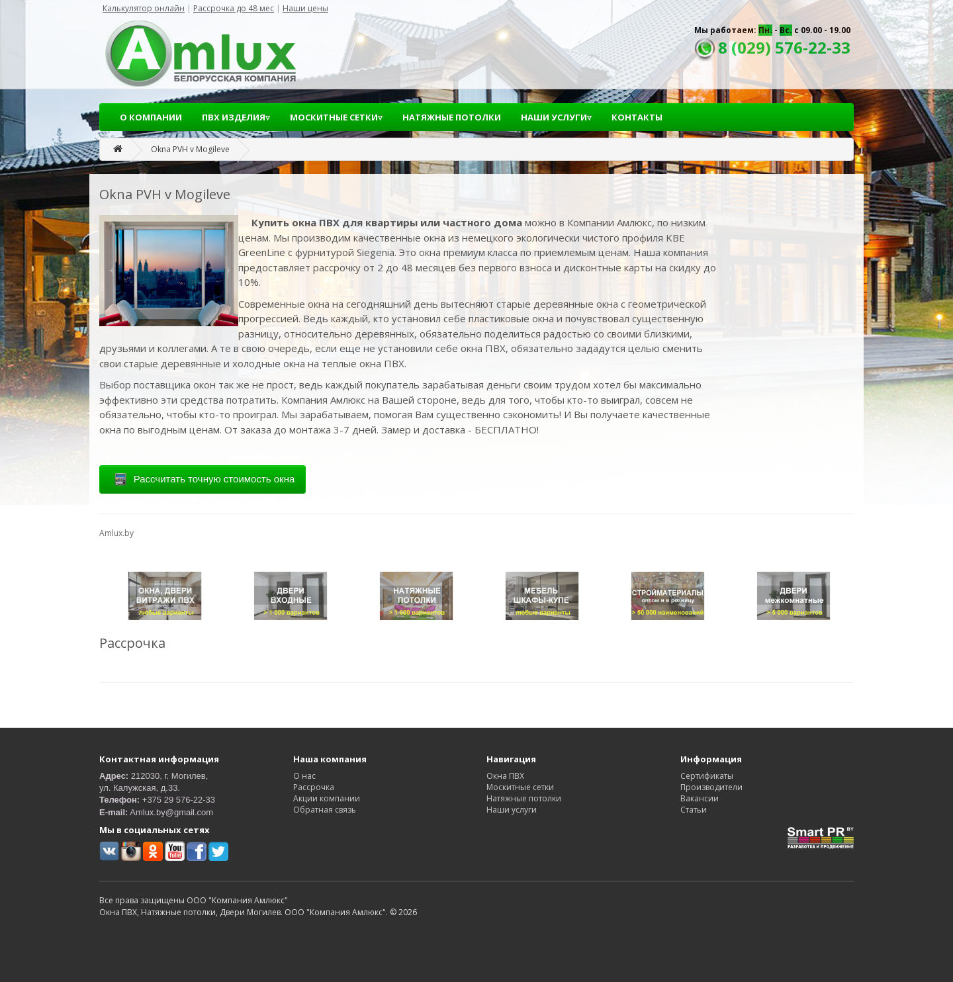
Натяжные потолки (523, 798)
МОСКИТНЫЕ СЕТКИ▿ (336, 117)
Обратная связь (324, 809)
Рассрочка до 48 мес (233, 8)
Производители (711, 787)
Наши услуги (511, 809)
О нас (304, 775)
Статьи (693, 809)
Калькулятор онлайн (144, 8)
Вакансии (699, 798)
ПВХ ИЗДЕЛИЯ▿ (236, 117)
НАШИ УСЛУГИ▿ (556, 117)
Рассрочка (313, 787)
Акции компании (326, 798)
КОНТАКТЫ (637, 117)
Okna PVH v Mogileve (190, 149)
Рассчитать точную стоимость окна (203, 480)
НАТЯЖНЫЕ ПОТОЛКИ (451, 117)
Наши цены (305, 8)
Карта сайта (703, 821)
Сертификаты (706, 775)
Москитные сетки (520, 787)
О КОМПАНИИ (151, 117)
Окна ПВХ (505, 775)
